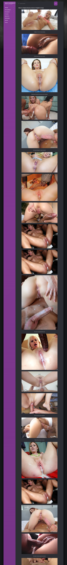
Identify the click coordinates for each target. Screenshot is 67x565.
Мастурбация (8, 9)
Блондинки (7, 11)
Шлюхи (6, 20)
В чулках (6, 14)
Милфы (6, 7)
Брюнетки (7, 16)
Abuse (56, 3)
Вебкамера (7, 18)
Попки (6, 22)
